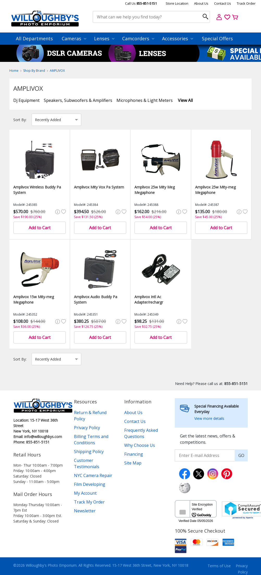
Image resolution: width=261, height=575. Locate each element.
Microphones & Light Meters (144, 100)
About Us (201, 3)
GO (241, 455)
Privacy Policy (87, 427)
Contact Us (222, 3)
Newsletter (85, 511)
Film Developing (89, 484)
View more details (209, 418)
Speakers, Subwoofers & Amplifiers (78, 100)
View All (185, 100)
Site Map (132, 463)
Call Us (141, 3)
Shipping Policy (89, 451)
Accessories (177, 38)
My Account (85, 493)
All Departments (34, 38)
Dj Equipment (26, 100)
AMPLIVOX (57, 70)
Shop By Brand (34, 70)
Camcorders (138, 38)
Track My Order (89, 502)
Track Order (246, 3)
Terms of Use (219, 565)
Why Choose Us (139, 445)
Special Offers (217, 38)
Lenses (104, 38)
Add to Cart (40, 228)
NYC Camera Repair (93, 475)
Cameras (74, 38)
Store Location (177, 3)
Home (13, 70)
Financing (133, 454)
